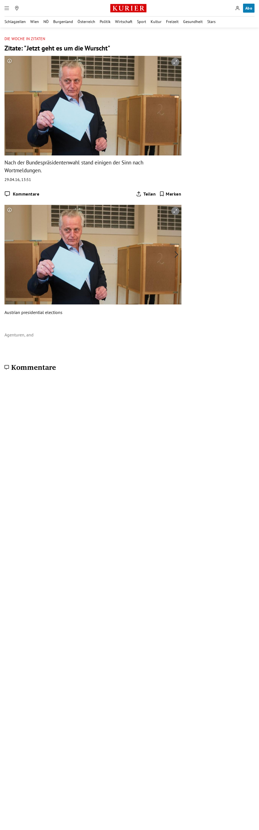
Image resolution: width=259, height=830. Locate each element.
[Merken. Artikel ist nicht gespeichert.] (170, 194)
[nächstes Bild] (176, 254)
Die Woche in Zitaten (24, 38)
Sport (141, 21)
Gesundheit (193, 21)
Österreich (86, 21)
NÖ (46, 21)
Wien (34, 21)
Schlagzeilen (15, 21)
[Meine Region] (16, 8)
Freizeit (172, 21)
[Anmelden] (237, 8)
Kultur (156, 21)
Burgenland (63, 21)
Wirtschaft (123, 21)
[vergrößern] (175, 62)
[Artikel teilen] (145, 194)
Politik (105, 21)
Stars (211, 21)
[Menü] (6, 8)
